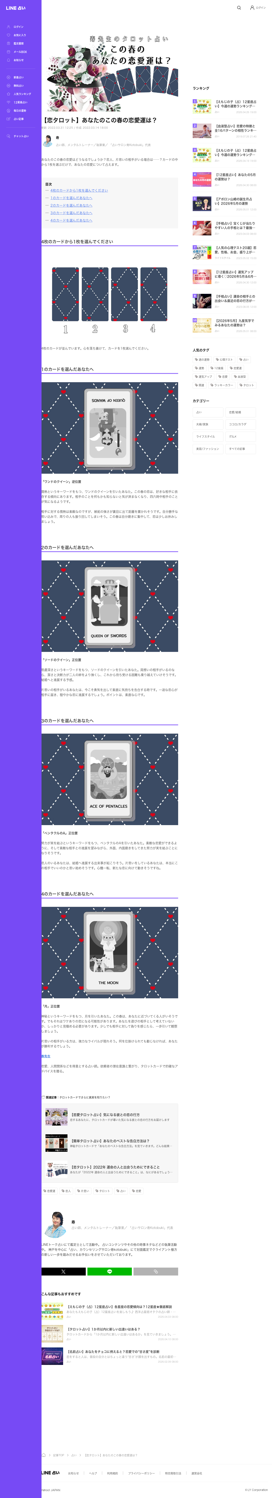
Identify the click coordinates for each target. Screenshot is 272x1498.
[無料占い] (20, 85)
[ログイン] (20, 27)
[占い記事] (20, 119)
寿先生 (62, 1056)
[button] (258, 7)
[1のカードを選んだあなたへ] (85, 198)
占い (91, 1455)
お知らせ (90, 1473)
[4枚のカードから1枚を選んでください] (93, 190)
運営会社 (213, 1473)
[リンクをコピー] (173, 1272)
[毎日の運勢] (20, 110)
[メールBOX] (20, 51)
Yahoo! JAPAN (67, 1490)
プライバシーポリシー (158, 1473)
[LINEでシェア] (126, 1272)
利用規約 (129, 1473)
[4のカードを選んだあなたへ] (85, 220)
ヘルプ (110, 1473)
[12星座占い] (20, 102)
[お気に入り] (20, 35)
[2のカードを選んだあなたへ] (85, 205)
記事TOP (75, 1455)
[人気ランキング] (20, 94)
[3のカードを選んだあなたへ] (85, 213)
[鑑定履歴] (20, 43)
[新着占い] (20, 77)
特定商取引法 (190, 1473)
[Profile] (252, 7)
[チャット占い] (20, 136)
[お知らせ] (20, 60)
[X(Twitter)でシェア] (80, 1272)
